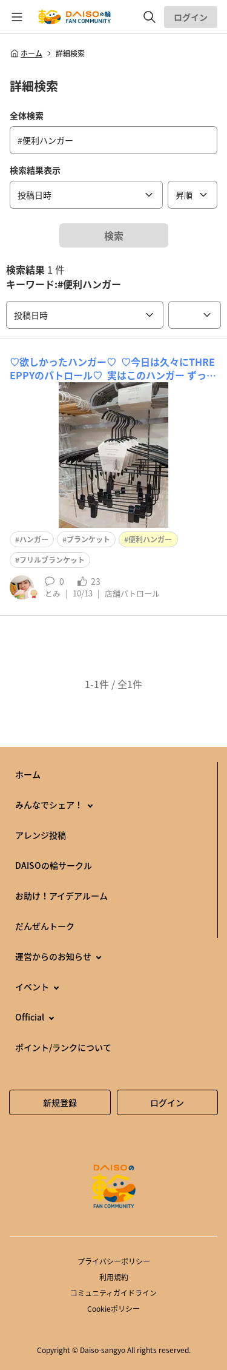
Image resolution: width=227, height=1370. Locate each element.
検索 (113, 235)
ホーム (26, 53)
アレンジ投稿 (40, 835)
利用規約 (113, 1277)
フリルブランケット (52, 560)
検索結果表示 (35, 170)
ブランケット (88, 539)
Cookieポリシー (113, 1308)
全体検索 (27, 115)
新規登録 (60, 1102)
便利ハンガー (150, 539)
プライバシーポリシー (113, 1261)
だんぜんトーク (44, 926)
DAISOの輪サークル (53, 865)
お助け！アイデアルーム (61, 895)
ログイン (191, 17)
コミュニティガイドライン (113, 1292)
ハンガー (33, 539)
